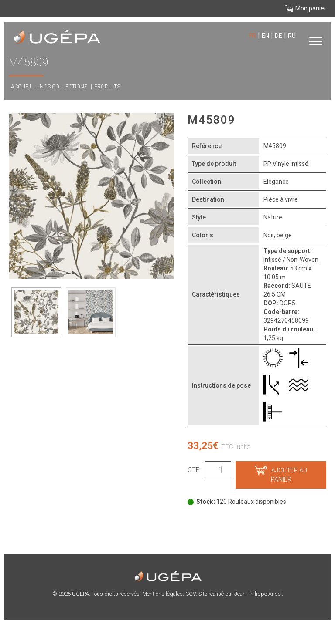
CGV (190, 593)
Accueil (22, 86)
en (265, 35)
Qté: (194, 469)
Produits (107, 86)
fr (252, 35)
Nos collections (63, 86)
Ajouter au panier (281, 474)
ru (292, 35)
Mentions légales (162, 593)
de (278, 35)
